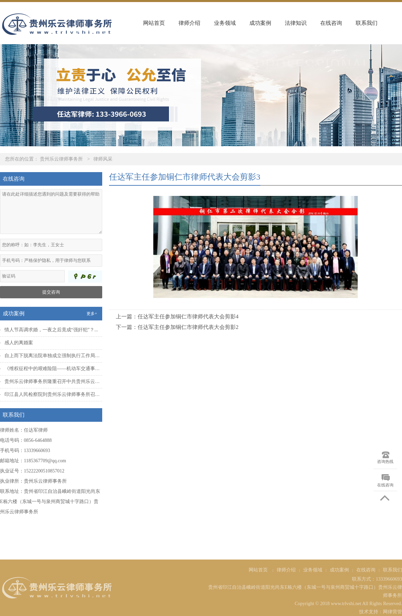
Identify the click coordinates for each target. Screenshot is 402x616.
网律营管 (392, 611)
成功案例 (260, 23)
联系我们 (366, 23)
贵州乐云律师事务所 (61, 159)
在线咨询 (331, 23)
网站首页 (154, 23)
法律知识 (296, 23)
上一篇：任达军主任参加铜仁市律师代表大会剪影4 (177, 316)
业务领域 (225, 23)
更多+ (92, 313)
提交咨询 (51, 292)
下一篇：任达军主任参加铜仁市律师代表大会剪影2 (177, 327)
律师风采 (102, 159)
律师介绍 (189, 23)
